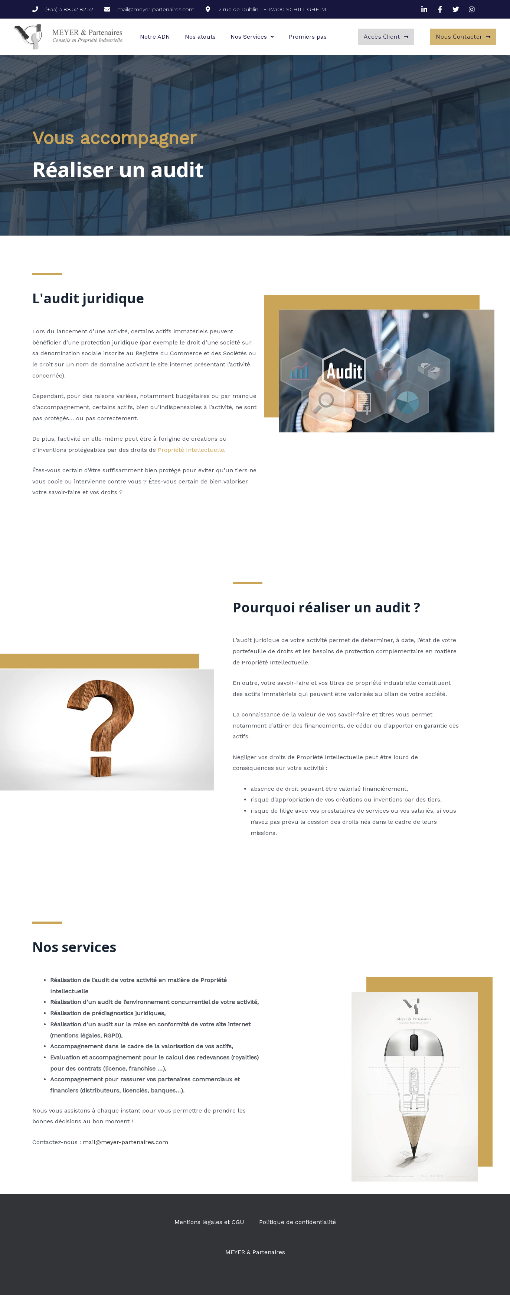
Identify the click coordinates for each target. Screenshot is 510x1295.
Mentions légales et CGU (209, 1222)
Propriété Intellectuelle (191, 449)
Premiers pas (308, 36)
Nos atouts (200, 36)
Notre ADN (155, 36)
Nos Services (252, 36)
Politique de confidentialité (297, 1222)
